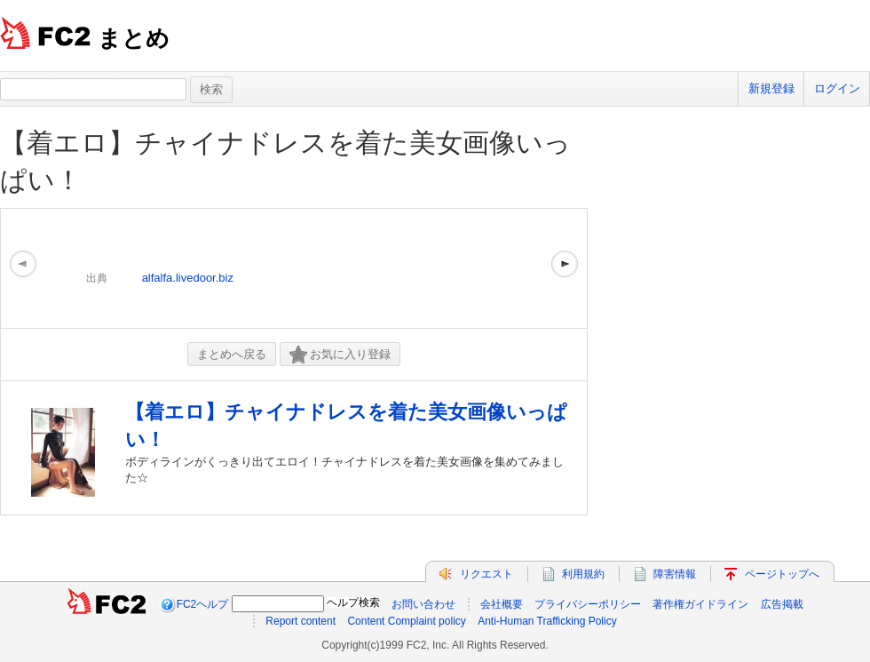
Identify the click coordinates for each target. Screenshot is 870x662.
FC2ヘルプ (203, 604)
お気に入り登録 (340, 355)
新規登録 (771, 88)
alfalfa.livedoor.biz (187, 277)
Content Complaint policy (406, 621)
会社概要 (501, 604)
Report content (300, 621)
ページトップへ (782, 574)
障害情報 (674, 574)
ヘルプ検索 (353, 602)
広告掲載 (782, 604)
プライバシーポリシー (587, 604)
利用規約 (583, 574)
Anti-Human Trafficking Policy (547, 621)
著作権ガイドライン (700, 604)
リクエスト (486, 574)
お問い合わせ (423, 604)
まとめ (134, 38)
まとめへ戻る (231, 354)
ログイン (837, 88)
